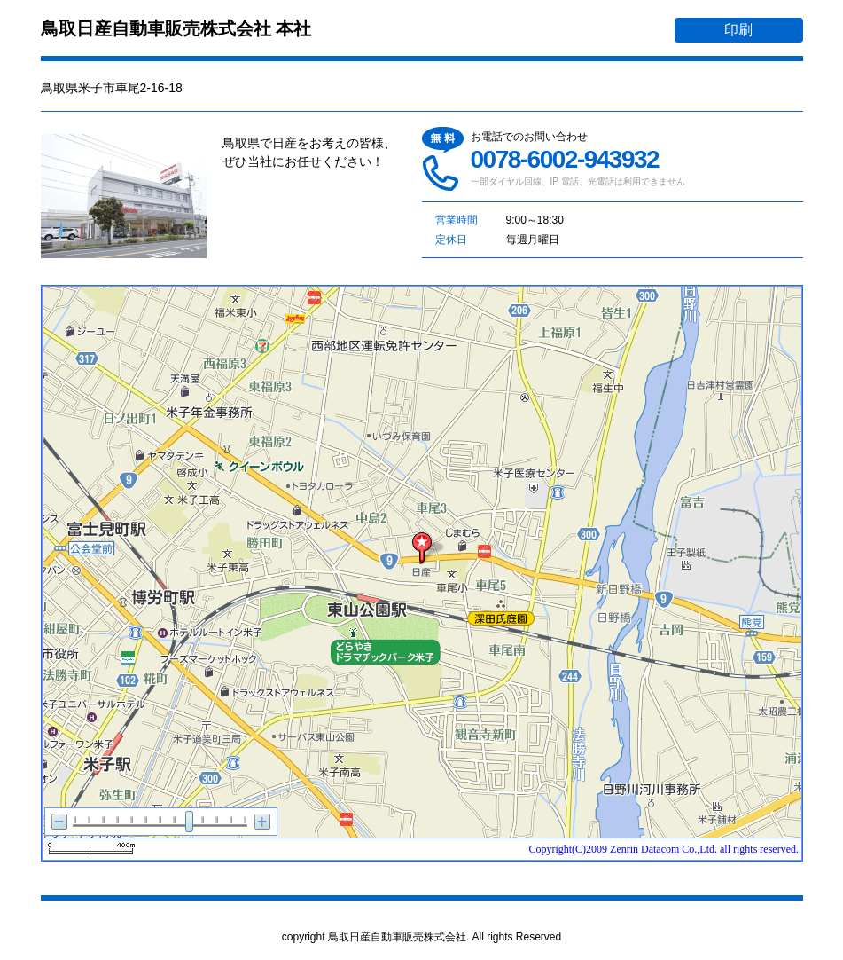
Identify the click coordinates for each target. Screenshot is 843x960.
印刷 (738, 29)
